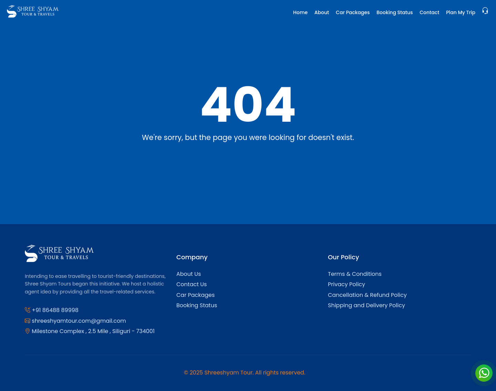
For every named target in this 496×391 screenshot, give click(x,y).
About (321, 12)
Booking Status (394, 12)
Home (300, 12)
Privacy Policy (346, 284)
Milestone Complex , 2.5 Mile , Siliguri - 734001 (93, 331)
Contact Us (191, 284)
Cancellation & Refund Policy (367, 295)
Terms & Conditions (355, 274)
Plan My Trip (460, 12)
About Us (188, 274)
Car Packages (353, 12)
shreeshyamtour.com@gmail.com (79, 321)
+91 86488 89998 (55, 310)
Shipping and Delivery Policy (366, 305)
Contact (429, 12)
